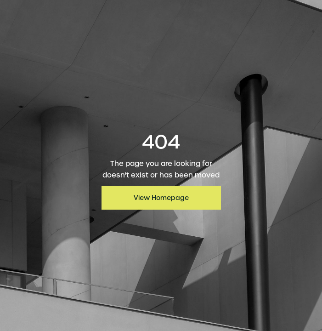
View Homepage (161, 198)
